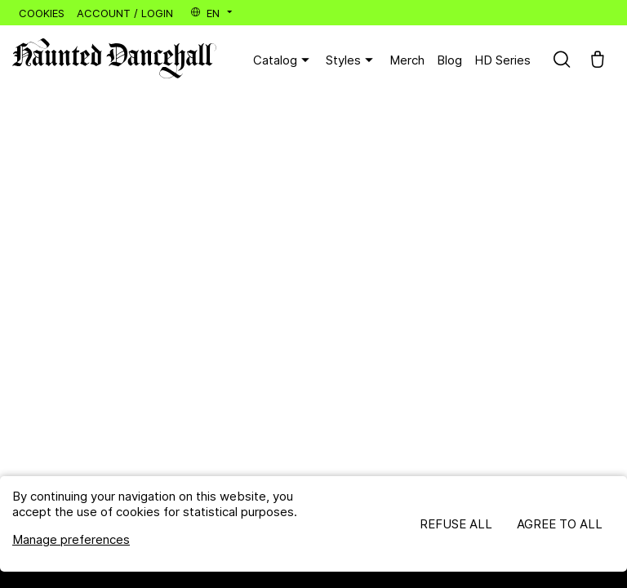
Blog (449, 60)
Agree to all (560, 524)
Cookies (41, 13)
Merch (407, 60)
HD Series (502, 60)
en (212, 13)
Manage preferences (71, 539)
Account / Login (125, 13)
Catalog (283, 60)
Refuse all (456, 524)
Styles (351, 60)
